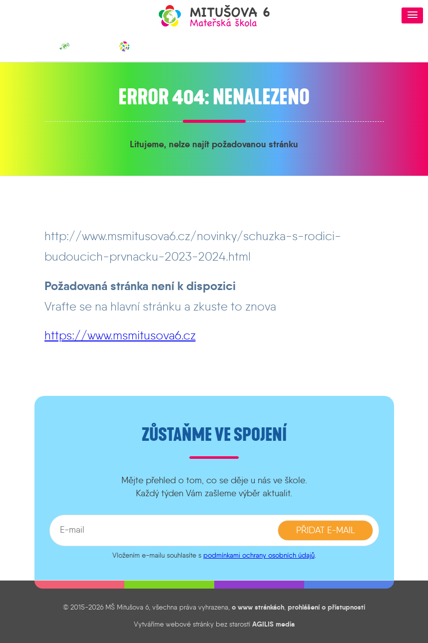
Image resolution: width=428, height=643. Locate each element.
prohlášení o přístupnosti (326, 607)
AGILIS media (273, 624)
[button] (412, 15)
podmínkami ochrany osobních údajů (259, 555)
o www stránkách (258, 607)
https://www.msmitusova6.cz (120, 335)
